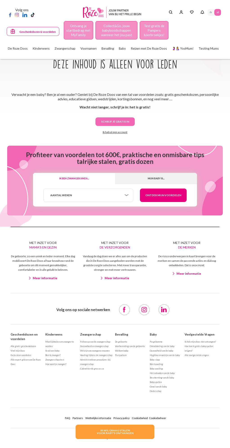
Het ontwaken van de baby (162, 373)
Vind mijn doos (18, 350)
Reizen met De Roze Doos (149, 48)
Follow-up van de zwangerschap (95, 341)
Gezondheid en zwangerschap (94, 346)
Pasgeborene (156, 341)
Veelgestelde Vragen (200, 334)
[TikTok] (33, 14)
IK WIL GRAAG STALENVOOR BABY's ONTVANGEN (115, 432)
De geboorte (121, 341)
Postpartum (120, 355)
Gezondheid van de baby (161, 350)
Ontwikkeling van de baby (162, 346)
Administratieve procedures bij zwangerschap (95, 361)
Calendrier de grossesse (92, 368)
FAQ (67, 418)
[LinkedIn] (24, 14)
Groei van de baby (158, 386)
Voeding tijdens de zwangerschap (96, 355)
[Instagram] (17, 14)
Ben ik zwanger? (53, 355)
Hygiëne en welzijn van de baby (165, 355)
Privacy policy (121, 418)
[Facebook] (10, 14)
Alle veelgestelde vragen (197, 355)
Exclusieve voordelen (21, 355)
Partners (78, 418)
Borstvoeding (156, 364)
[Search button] (170, 12)
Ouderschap (155, 391)
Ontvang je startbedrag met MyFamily (78, 30)
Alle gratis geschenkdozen (23, 346)
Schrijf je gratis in (115, 121)
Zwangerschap (90, 334)
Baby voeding (156, 368)
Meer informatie (45, 278)
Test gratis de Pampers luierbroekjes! (154, 30)
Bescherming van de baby (162, 377)
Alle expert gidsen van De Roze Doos (26, 361)
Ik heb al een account (115, 132)
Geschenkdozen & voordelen (37, 31)
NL (218, 12)
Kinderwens (53, 334)
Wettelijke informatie (98, 418)
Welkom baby (121, 350)
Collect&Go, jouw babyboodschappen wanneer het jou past (116, 30)
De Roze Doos (18, 48)
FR (211, 12)
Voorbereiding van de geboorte (130, 346)
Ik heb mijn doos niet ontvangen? (200, 341)
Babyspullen (156, 382)
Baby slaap (155, 359)
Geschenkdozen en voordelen (24, 337)
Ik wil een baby (52, 350)
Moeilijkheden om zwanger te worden (59, 343)
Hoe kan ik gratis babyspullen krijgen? (199, 348)
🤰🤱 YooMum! (183, 48)
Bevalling (121, 334)
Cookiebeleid (140, 418)
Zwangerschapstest (54, 359)
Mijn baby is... (156, 178)
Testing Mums (209, 48)
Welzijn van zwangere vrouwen (95, 350)
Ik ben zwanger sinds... (74, 178)
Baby (153, 334)
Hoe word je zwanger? (55, 364)
